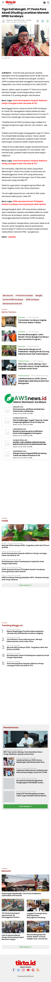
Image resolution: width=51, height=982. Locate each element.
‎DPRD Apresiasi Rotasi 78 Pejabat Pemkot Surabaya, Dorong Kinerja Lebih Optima (23, 570)
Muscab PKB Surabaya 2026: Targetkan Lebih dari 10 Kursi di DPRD (25, 546)
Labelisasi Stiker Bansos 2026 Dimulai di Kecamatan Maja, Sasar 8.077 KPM (32, 771)
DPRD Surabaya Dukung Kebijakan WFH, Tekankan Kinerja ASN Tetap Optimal (25, 578)
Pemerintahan (24, 361)
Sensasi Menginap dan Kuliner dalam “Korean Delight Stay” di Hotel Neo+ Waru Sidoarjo (38, 937)
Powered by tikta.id (25, 976)
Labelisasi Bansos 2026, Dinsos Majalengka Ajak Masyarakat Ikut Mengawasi (33, 381)
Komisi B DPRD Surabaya (13, 299)
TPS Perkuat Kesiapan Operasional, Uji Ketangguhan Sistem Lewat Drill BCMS (11, 915)
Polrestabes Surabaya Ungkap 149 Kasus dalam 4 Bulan (32, 321)
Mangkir (39, 295)
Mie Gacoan (8, 295)
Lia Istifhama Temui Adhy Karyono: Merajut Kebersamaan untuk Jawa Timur (24, 640)
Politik (28, 20)
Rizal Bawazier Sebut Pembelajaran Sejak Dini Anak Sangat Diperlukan (23, 562)
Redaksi (12, 237)
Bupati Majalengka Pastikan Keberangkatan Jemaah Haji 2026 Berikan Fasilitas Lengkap (25, 632)
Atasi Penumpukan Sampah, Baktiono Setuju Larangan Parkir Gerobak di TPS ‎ (24, 554)
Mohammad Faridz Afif (12, 304)
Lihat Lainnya (25, 585)
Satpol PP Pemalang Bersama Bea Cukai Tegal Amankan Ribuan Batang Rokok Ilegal (31, 795)
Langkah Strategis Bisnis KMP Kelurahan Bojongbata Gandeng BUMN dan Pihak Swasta (37, 915)
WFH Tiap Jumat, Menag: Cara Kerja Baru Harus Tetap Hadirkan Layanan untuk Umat (33, 366)
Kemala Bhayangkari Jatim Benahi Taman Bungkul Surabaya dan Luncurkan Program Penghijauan (33, 338)
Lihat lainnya (25, 806)
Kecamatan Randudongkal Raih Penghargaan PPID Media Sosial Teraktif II (29, 782)
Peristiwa (21, 317)
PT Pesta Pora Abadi (24, 295)
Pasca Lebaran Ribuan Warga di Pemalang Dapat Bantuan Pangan (13, 937)
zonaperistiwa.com (20, 418)
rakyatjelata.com (19, 429)
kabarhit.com (18, 407)
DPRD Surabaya (32, 299)
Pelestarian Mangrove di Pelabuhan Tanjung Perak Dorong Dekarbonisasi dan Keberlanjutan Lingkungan (33, 353)
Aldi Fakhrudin (19, 20)
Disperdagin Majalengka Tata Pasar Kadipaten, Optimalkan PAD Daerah (21, 894)
